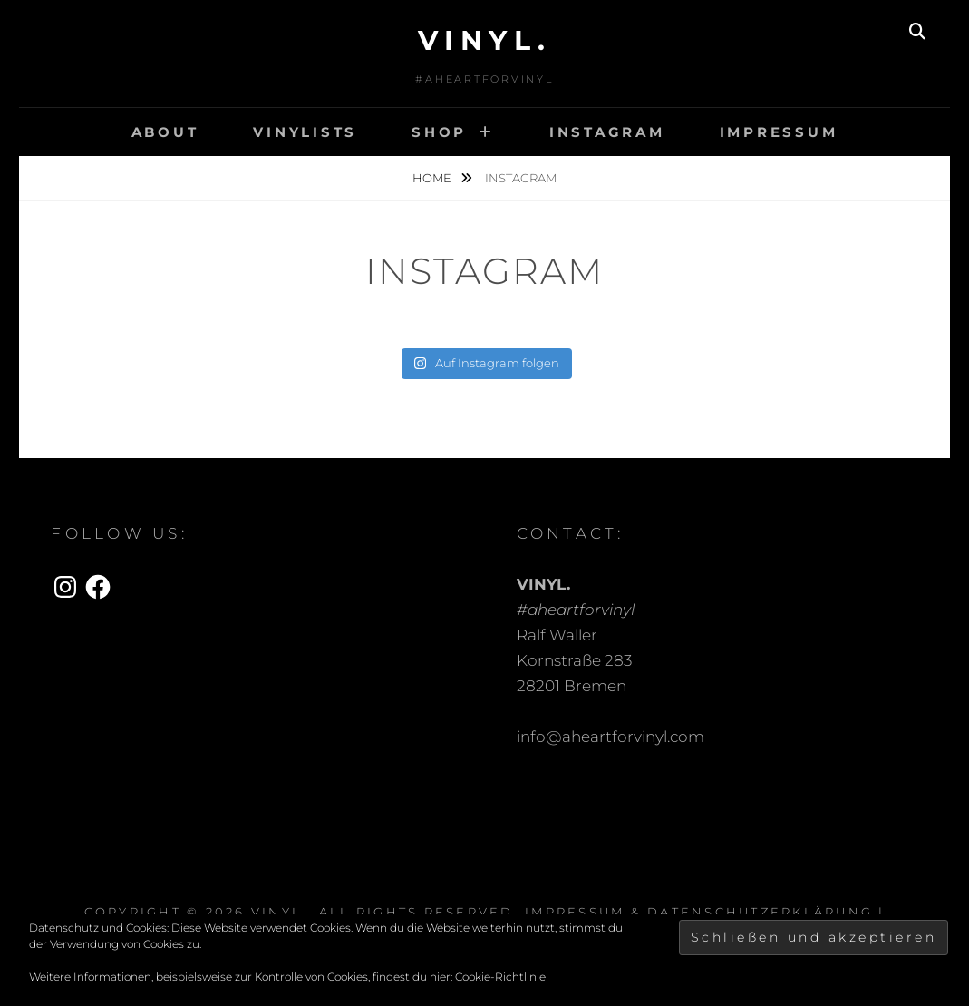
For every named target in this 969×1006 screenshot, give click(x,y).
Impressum (779, 132)
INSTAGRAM (607, 132)
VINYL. (485, 40)
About (165, 132)
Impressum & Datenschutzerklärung (699, 911)
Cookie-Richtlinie (500, 976)
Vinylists (305, 132)
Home (433, 178)
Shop (439, 132)
